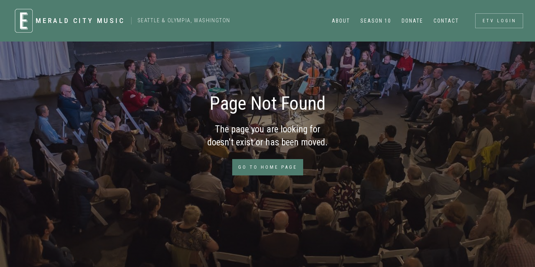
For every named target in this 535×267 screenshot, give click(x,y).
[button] (340, 21)
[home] (119, 20)
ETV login (499, 20)
